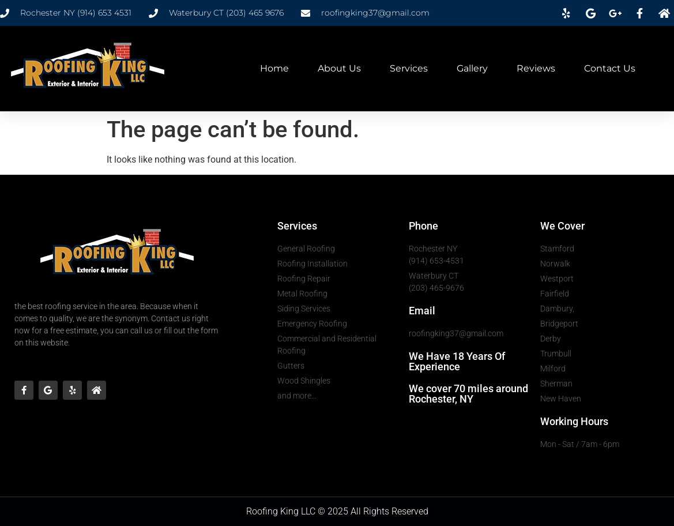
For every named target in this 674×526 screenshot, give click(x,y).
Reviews (536, 68)
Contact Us (609, 68)
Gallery (472, 68)
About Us (339, 68)
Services (409, 68)
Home (274, 68)
